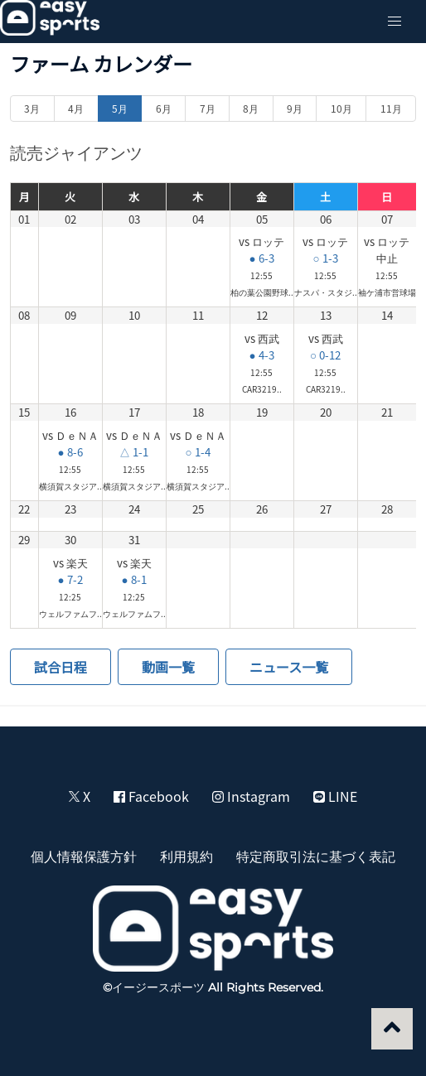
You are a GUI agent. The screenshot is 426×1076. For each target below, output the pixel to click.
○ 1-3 (324, 258)
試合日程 (60, 667)
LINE (335, 796)
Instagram (251, 796)
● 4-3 (261, 355)
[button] (394, 21)
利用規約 (186, 856)
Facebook (151, 796)
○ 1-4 (197, 452)
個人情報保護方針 (84, 856)
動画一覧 (168, 667)
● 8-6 (69, 452)
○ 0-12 (325, 355)
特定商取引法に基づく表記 (315, 856)
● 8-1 (133, 579)
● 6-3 (261, 258)
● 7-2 (69, 579)
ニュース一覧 (288, 667)
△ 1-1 (133, 452)
